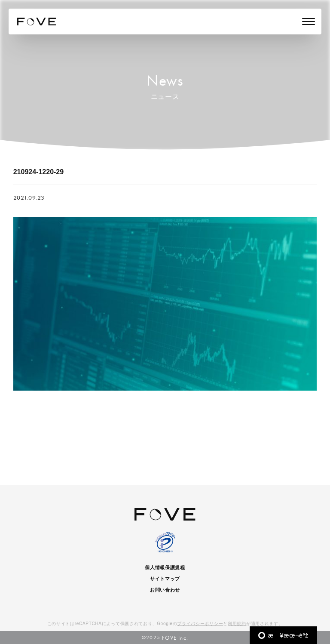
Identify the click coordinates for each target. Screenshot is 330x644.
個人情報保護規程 (165, 567)
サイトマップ (165, 578)
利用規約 (237, 623)
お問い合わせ (165, 589)
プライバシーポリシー (200, 623)
